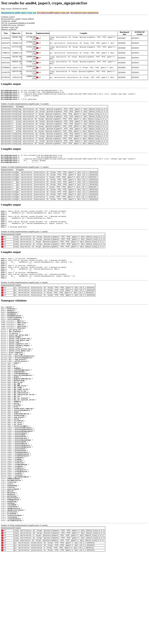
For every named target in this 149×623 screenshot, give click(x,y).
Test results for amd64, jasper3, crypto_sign (53, 13)
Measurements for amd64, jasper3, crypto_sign (18, 13)
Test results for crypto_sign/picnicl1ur (84, 13)
